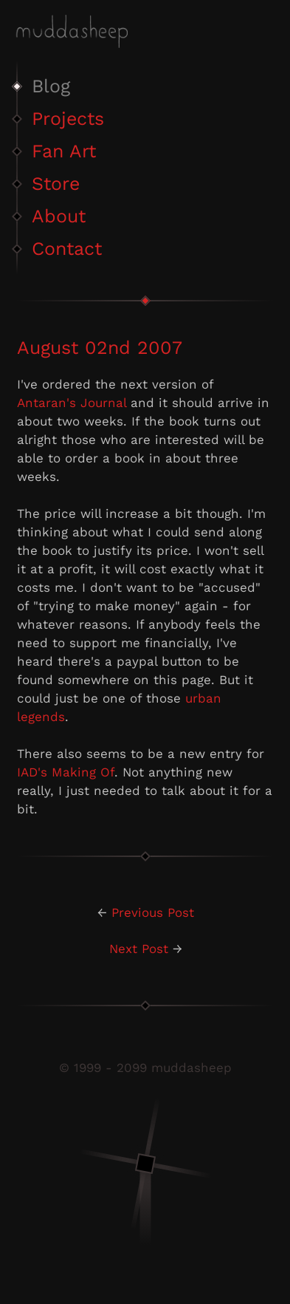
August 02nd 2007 (99, 347)
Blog (51, 86)
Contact (67, 248)
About (59, 216)
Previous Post (152, 912)
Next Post (138, 948)
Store (56, 183)
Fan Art (64, 151)
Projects (68, 118)
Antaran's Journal (71, 402)
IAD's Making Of (65, 772)
